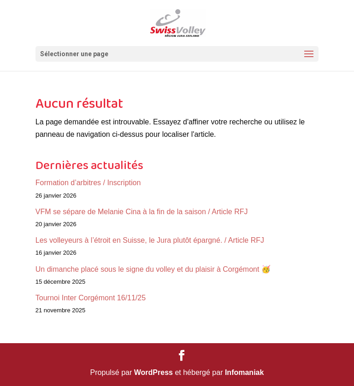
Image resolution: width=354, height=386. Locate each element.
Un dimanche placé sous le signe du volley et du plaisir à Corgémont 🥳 (153, 269)
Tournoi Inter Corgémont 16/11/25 (90, 298)
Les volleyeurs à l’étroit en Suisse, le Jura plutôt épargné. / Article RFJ (149, 240)
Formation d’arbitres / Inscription (88, 183)
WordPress (153, 372)
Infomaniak (244, 372)
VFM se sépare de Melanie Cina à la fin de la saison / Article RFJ (141, 212)
